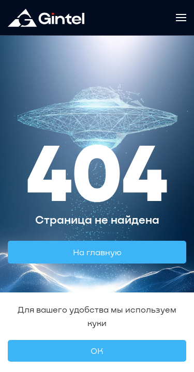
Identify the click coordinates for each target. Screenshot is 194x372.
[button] (181, 17)
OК (97, 350)
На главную (97, 252)
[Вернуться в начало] (46, 17)
